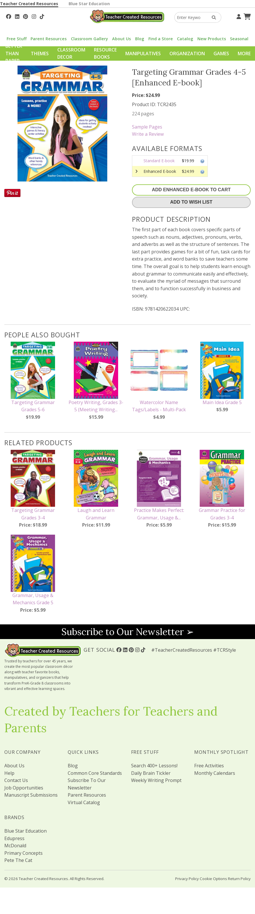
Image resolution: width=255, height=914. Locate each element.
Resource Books (105, 53)
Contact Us (16, 780)
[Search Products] (212, 17)
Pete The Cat (18, 860)
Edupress (14, 838)
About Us (121, 38)
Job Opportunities (23, 788)
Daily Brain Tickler (151, 773)
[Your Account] (238, 16)
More (244, 53)
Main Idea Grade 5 (222, 402)
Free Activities (209, 765)
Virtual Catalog (84, 802)
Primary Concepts (23, 853)
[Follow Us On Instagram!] (34, 16)
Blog (139, 38)
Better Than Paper (13, 53)
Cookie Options (213, 878)
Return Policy (239, 878)
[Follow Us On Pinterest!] (25, 16)
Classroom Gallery (89, 38)
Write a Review (148, 134)
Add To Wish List (191, 202)
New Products (211, 38)
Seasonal (239, 38)
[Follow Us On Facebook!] (8, 16)
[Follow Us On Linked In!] (17, 16)
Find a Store (160, 38)
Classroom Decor (71, 53)
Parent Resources (49, 38)
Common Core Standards (95, 773)
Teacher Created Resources (29, 3)
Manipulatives (143, 53)
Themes (40, 53)
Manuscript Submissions (31, 795)
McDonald (15, 845)
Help (9, 773)
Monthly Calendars (214, 773)
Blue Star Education (89, 3)
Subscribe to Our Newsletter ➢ (127, 632)
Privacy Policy (187, 878)
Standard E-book (159, 160)
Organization (187, 53)
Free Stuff (17, 38)
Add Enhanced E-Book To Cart (191, 189)
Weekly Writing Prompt (156, 780)
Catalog (185, 38)
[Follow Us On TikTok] (42, 16)
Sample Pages (147, 127)
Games (221, 53)
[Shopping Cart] (246, 16)
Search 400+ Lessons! (154, 765)
